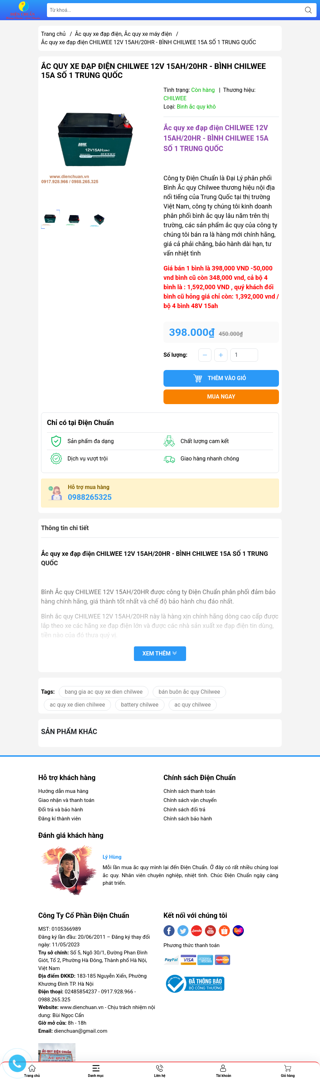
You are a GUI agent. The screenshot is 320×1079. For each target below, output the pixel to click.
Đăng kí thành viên (59, 819)
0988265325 (90, 497)
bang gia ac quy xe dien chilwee (104, 691)
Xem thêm (160, 654)
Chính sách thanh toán (189, 791)
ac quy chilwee (193, 704)
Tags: (48, 691)
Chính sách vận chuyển (190, 800)
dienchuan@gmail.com (80, 1031)
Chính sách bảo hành (187, 819)
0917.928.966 (117, 992)
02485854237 (81, 992)
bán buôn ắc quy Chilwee (189, 691)
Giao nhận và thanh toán (66, 800)
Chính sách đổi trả (184, 809)
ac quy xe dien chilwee (77, 704)
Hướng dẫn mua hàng (63, 791)
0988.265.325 (54, 1000)
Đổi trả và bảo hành (60, 809)
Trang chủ (53, 34)
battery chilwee (140, 704)
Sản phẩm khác (69, 731)
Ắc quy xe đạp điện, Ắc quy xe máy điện (123, 34)
